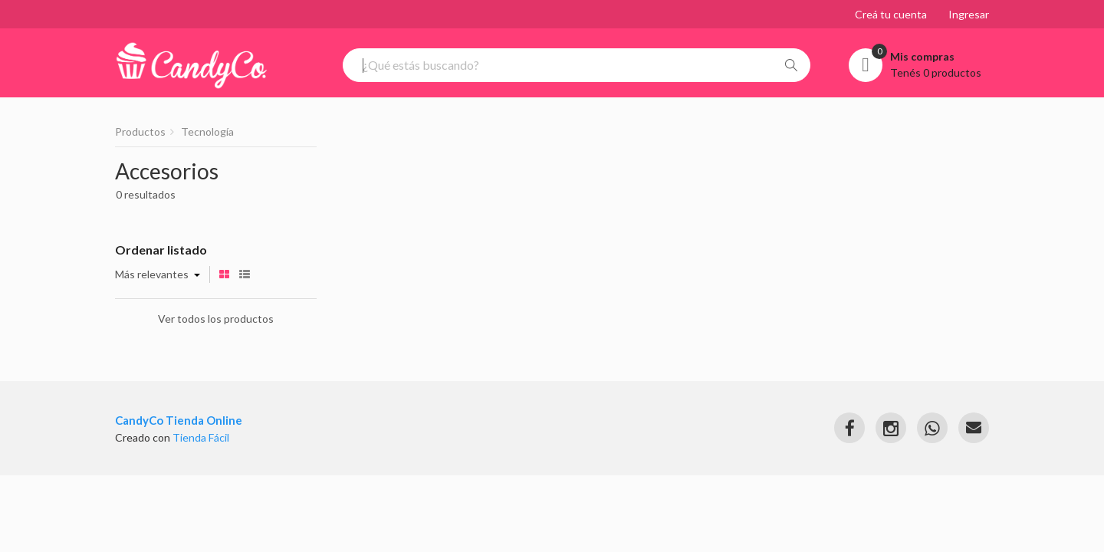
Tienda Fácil (200, 437)
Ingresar (968, 14)
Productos (140, 131)
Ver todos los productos (216, 318)
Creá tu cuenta (891, 14)
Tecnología (207, 131)
